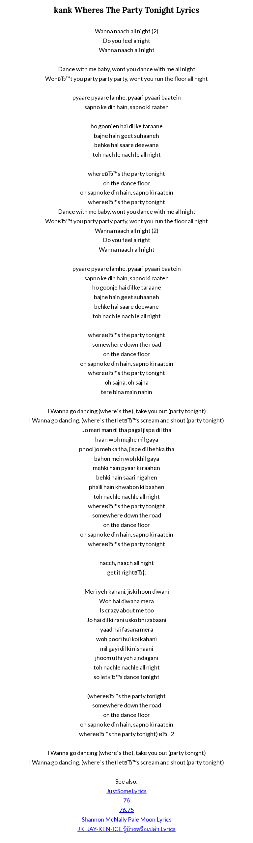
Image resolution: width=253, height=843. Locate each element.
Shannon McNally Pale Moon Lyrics (127, 819)
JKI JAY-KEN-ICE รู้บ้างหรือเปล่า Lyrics (126, 828)
